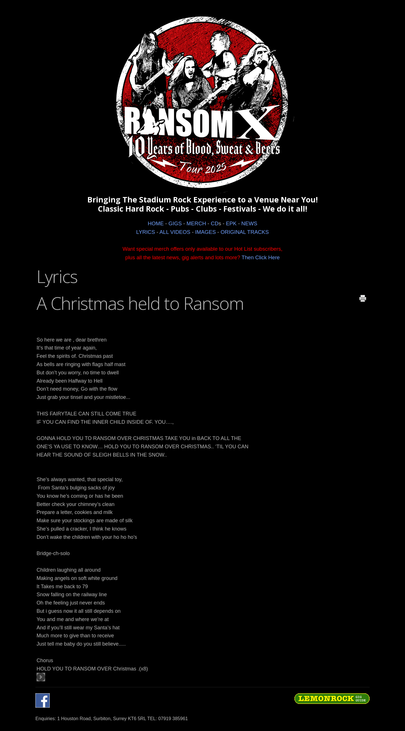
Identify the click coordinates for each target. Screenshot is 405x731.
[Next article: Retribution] (41, 677)
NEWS (249, 223)
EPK (231, 223)
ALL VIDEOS (174, 232)
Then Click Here (261, 257)
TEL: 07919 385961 (167, 718)
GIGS (175, 223)
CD (214, 223)
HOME (156, 223)
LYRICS (145, 232)
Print (362, 298)
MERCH (196, 223)
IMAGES (205, 232)
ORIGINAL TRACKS (244, 232)
